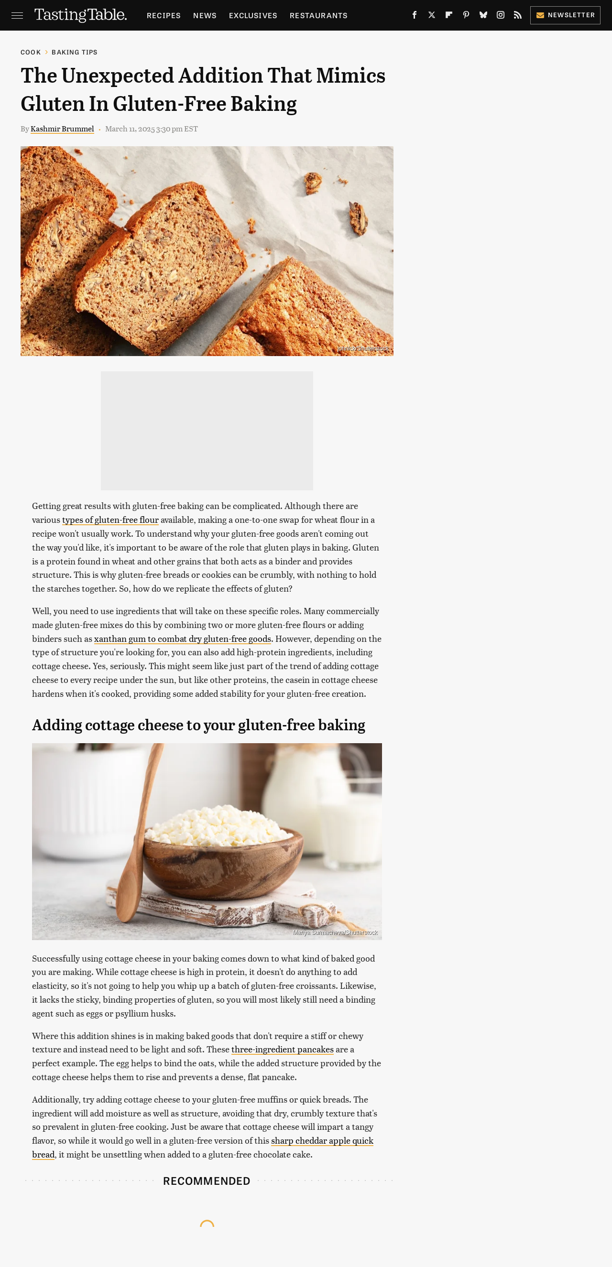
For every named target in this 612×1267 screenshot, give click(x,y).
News (205, 15)
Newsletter (565, 14)
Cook (31, 52)
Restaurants (319, 15)
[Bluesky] (483, 16)
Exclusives (253, 15)
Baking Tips (75, 52)
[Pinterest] (466, 16)
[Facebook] (414, 16)
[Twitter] (432, 16)
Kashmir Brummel (62, 128)
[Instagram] (500, 16)
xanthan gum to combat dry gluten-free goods (182, 638)
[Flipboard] (449, 16)
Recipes (164, 15)
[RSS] (518, 16)
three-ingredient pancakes (282, 1049)
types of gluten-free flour (110, 519)
